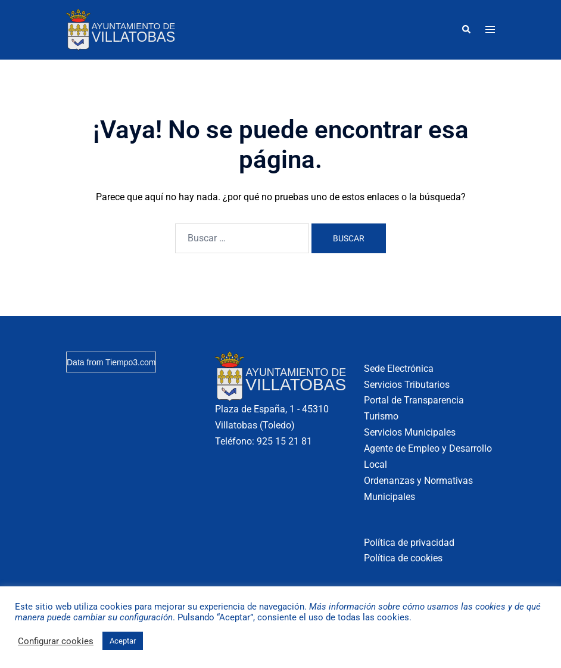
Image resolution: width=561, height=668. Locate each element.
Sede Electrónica (399, 368)
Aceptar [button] (123, 640)
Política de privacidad (409, 542)
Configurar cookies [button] (56, 641)
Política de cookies (403, 558)
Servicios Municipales (410, 432)
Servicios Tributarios (407, 384)
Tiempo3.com (130, 362)
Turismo (381, 416)
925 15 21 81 (284, 441)
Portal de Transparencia (414, 400)
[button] (465, 30)
